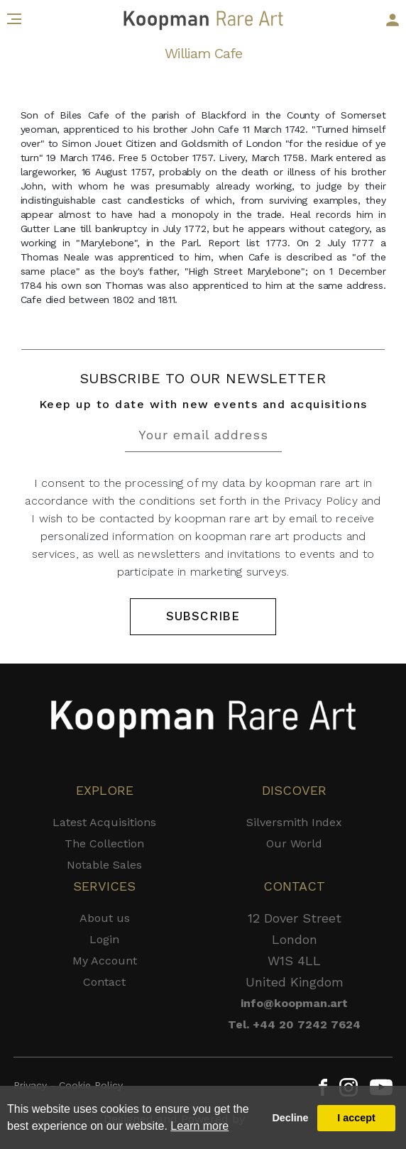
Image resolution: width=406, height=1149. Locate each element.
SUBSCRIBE (203, 616)
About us (104, 918)
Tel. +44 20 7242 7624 (294, 1024)
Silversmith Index (294, 822)
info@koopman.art (294, 1003)
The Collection (104, 843)
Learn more (199, 1126)
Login (104, 939)
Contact (104, 982)
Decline (290, 1117)
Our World (294, 843)
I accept (356, 1117)
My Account (104, 960)
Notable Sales (104, 865)
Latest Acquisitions (104, 822)
